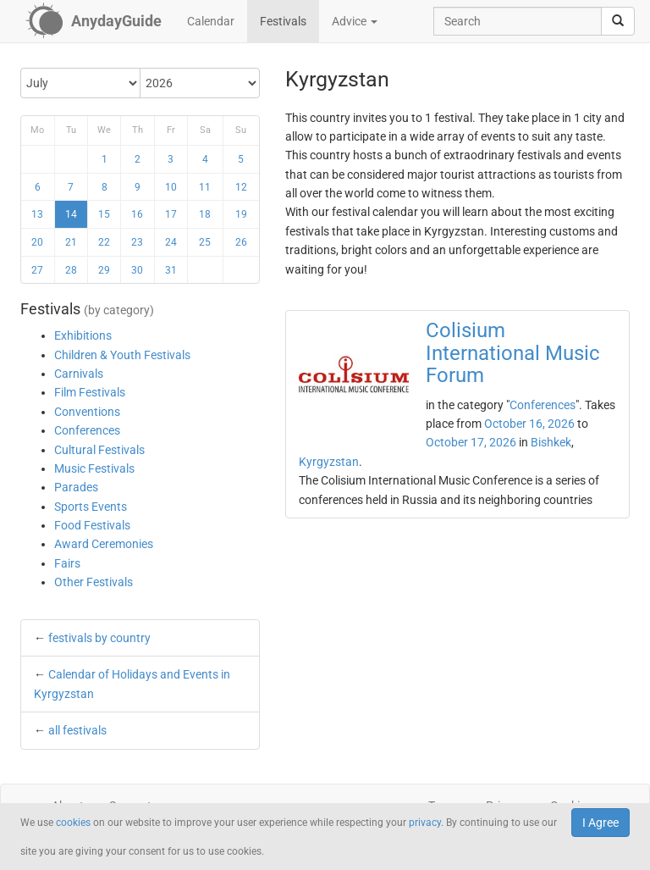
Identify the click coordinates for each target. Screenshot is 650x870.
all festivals (77, 730)
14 (71, 214)
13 (37, 214)
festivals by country (99, 638)
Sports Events (90, 506)
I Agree (600, 822)
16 (137, 214)
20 (37, 242)
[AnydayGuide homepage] (93, 21)
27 (37, 270)
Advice (354, 21)
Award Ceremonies (103, 544)
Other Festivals (93, 582)
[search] (618, 21)
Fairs (67, 563)
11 (205, 187)
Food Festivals (92, 525)
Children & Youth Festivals (122, 355)
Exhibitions (83, 335)
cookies (73, 822)
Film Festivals (89, 392)
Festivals (283, 21)
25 (205, 242)
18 (205, 214)
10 (171, 187)
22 (104, 242)
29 (104, 270)
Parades (76, 487)
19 (241, 214)
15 (104, 214)
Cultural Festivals (99, 450)
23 (137, 242)
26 (241, 242)
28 (71, 270)
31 (171, 270)
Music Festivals (94, 468)
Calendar (210, 21)
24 (171, 242)
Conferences (87, 430)
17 (171, 214)
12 (241, 187)
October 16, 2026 (529, 423)
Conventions (87, 411)
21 (71, 242)
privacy (425, 822)
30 (137, 270)
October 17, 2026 (471, 442)
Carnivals (78, 373)
